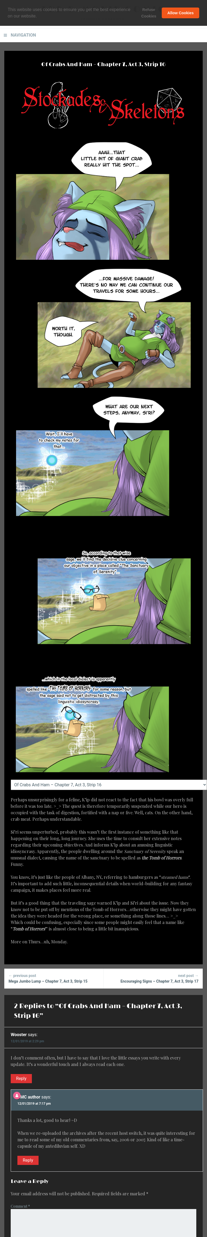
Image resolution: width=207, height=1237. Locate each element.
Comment (20, 1206)
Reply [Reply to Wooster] (21, 1078)
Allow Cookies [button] (180, 13)
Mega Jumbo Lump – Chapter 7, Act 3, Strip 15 (54, 978)
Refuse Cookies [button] (148, 13)
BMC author (28, 1097)
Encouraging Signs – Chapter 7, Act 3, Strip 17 (153, 978)
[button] (39, 16)
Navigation (23, 35)
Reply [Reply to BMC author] (28, 1160)
